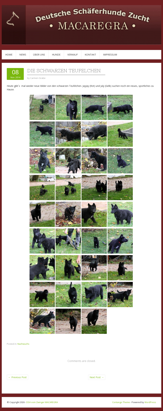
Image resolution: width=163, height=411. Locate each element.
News (22, 54)
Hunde (56, 54)
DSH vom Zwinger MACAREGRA (42, 402)
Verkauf (72, 54)
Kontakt (90, 54)
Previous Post (17, 377)
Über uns (39, 54)
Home (8, 54)
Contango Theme (121, 402)
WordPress (150, 402)
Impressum (110, 54)
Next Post (97, 377)
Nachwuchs (23, 343)
